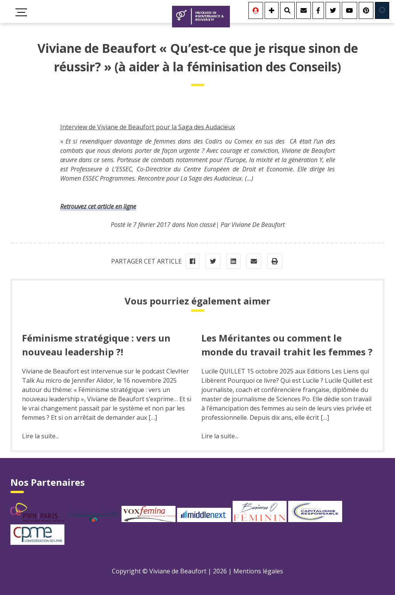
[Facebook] (318, 10)
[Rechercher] (287, 10)
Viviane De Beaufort (258, 224)
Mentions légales (258, 571)
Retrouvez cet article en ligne (98, 206)
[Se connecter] (255, 10)
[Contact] (303, 10)
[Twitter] (333, 10)
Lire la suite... (40, 436)
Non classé (201, 224)
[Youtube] (349, 10)
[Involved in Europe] (382, 10)
